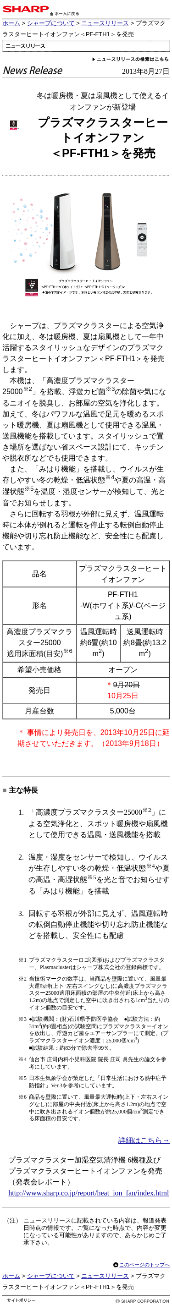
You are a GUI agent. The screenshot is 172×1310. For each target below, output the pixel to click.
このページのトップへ (144, 1264)
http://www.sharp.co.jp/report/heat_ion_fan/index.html (88, 1193)
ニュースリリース (105, 23)
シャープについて (51, 23)
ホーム (11, 23)
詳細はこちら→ (144, 1140)
